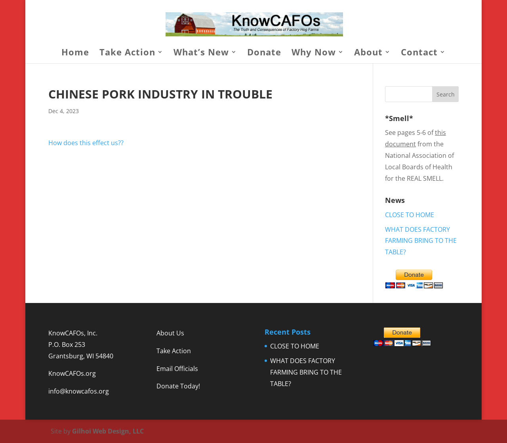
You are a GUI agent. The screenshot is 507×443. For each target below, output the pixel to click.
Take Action (127, 53)
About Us (170, 333)
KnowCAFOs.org (72, 373)
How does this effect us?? (86, 142)
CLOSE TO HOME (409, 214)
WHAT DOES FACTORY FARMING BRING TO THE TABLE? (421, 241)
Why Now (314, 53)
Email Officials (177, 368)
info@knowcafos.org (78, 391)
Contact (419, 53)
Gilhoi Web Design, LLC (108, 431)
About (368, 53)
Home (75, 53)
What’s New (201, 53)
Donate (264, 53)
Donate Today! (178, 386)
